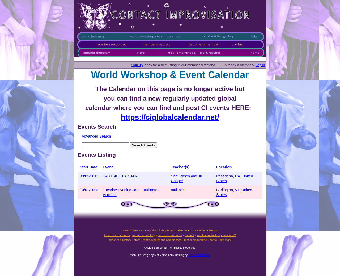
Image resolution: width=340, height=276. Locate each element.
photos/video (198, 230)
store (137, 239)
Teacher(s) (180, 167)
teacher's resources (117, 235)
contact (189, 235)
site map (225, 239)
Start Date (88, 167)
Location (224, 167)
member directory (143, 235)
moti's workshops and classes (162, 239)
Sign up (137, 65)
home (213, 239)
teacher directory (120, 239)
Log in (260, 65)
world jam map (134, 230)
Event (108, 167)
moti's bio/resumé (195, 239)
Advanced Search (96, 136)
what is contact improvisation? (216, 235)
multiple (177, 190)
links (212, 230)
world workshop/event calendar (167, 230)
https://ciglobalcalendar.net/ (170, 117)
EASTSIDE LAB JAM (120, 176)
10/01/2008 (89, 190)
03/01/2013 (89, 176)
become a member (170, 235)
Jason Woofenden (199, 255)
